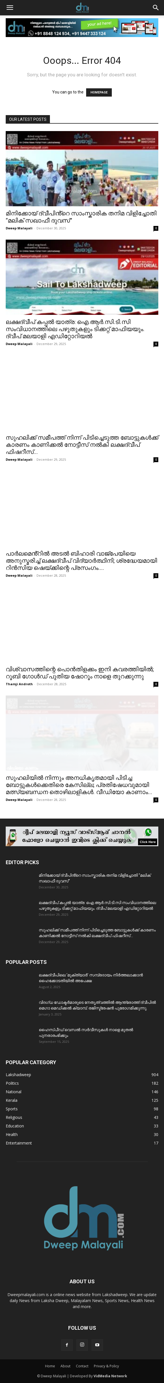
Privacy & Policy (106, 1366)
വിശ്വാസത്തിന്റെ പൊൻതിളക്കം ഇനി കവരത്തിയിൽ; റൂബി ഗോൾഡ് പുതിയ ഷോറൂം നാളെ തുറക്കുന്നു (80, 673)
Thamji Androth (19, 684)
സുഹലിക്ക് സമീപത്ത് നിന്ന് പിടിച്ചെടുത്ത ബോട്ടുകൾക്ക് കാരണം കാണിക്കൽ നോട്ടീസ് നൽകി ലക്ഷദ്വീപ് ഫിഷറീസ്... (82, 444)
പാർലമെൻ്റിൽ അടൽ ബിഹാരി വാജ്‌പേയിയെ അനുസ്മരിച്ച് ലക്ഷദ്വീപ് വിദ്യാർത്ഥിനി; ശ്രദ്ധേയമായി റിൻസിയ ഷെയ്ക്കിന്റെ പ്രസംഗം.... (81, 560)
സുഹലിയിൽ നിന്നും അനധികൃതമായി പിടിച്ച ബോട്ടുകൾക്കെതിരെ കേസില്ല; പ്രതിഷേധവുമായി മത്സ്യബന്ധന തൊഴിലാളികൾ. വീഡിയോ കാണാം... (79, 784)
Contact (82, 1366)
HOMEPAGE (99, 92)
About (65, 1366)
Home (50, 1366)
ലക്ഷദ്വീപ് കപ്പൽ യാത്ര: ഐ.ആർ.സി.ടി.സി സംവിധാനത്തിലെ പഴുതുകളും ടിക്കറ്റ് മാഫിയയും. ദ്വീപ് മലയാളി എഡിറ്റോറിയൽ (75, 329)
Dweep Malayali (19, 228)
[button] (10, 7)
